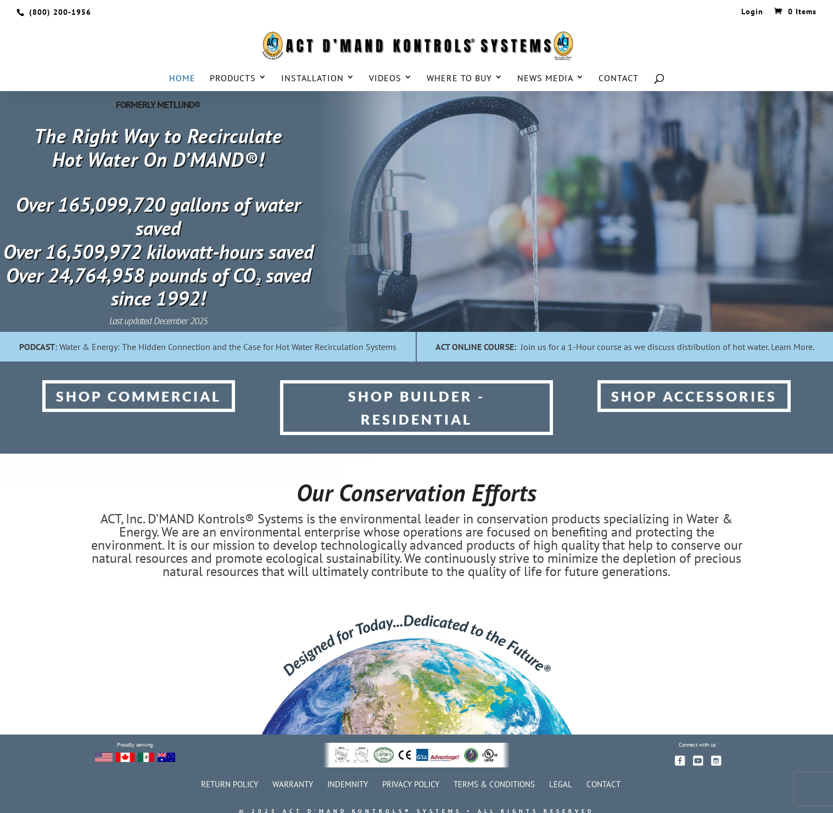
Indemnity (347, 784)
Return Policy (229, 784)
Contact (619, 78)
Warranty (292, 784)
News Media (545, 78)
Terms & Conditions (494, 784)
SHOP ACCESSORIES (694, 396)
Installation (312, 78)
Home (182, 78)
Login (752, 12)
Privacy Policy (410, 784)
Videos (385, 78)
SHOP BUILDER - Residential (416, 408)
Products (233, 78)
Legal (560, 784)
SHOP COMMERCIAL (138, 396)
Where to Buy (459, 78)
